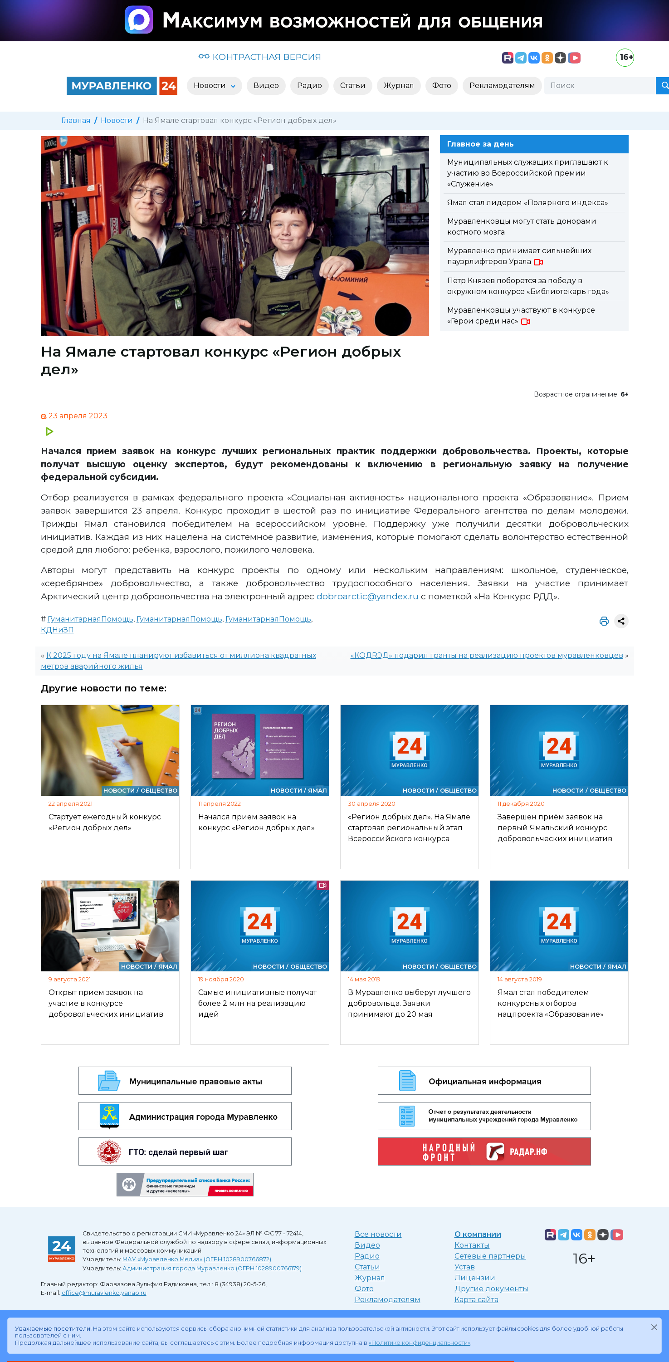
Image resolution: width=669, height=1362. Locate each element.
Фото (364, 1288)
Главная (76, 120)
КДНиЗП (57, 630)
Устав (464, 1267)
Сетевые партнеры (490, 1256)
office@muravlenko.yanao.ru (104, 1292)
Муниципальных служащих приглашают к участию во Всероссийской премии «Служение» (527, 173)
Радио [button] (309, 85)
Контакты (472, 1245)
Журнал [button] (399, 85)
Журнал (370, 1278)
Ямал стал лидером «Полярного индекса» (527, 202)
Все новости (378, 1234)
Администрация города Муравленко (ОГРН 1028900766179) (212, 1268)
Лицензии (474, 1278)
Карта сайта (476, 1299)
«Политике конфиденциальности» (419, 1342)
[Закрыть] (654, 1327)
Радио (367, 1256)
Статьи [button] (353, 85)
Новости (117, 120)
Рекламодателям (387, 1299)
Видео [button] (266, 85)
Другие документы (491, 1288)
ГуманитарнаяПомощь (90, 619)
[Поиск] (600, 85)
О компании (477, 1234)
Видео (367, 1245)
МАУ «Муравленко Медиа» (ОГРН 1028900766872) (196, 1259)
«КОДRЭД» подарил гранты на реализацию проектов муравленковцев (487, 655)
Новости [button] (211, 85)
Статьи (367, 1267)
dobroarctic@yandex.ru (368, 596)
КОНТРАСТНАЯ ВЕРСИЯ (259, 56)
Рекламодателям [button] (502, 85)
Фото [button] (441, 85)
